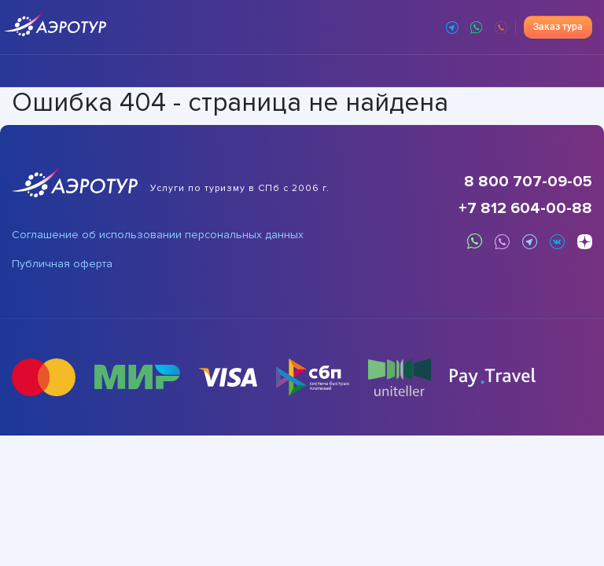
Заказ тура (558, 26)
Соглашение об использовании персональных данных (158, 235)
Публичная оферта (62, 264)
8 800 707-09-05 (528, 181)
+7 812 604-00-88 (525, 208)
